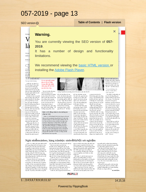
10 (41, 180)
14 (116, 180)
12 (49, 180)
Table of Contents (89, 22)
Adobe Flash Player (69, 70)
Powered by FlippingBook (73, 186)
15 (120, 180)
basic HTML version (94, 65)
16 (123, 180)
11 (45, 180)
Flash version (112, 22)
